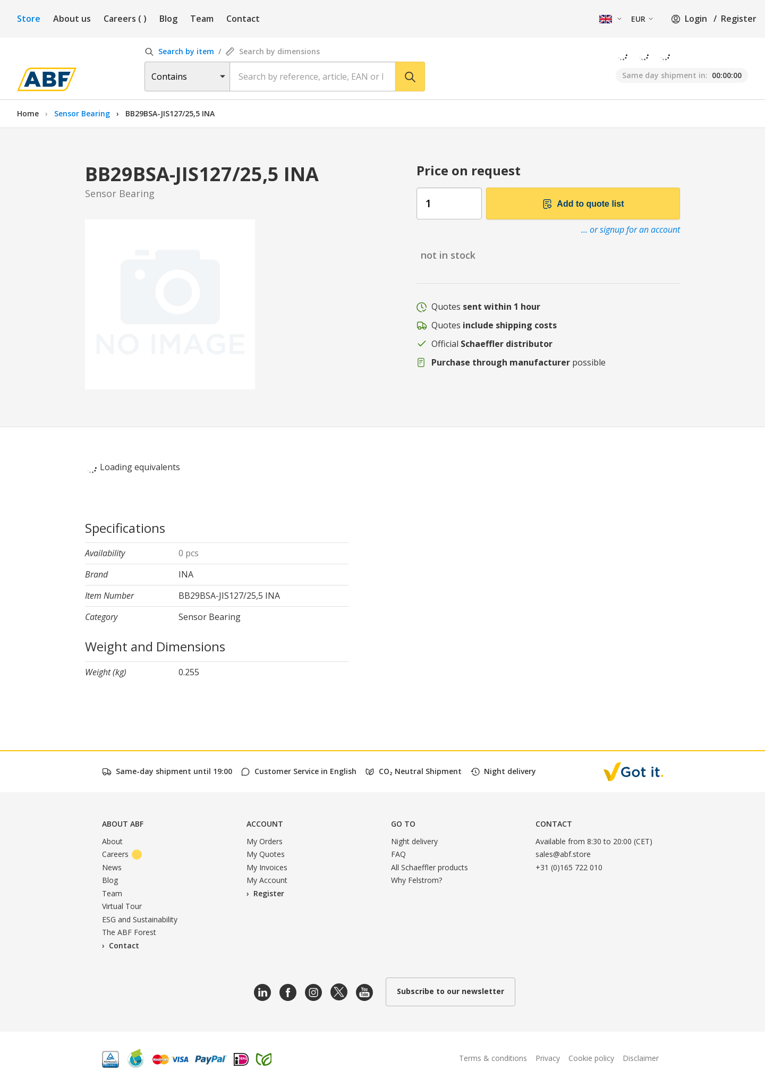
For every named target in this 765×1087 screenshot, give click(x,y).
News (112, 867)
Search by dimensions (272, 51)
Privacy (548, 1058)
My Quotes (265, 854)
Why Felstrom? (416, 880)
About (112, 841)
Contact (243, 18)
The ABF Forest (129, 932)
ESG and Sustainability (139, 919)
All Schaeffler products (429, 867)
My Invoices (266, 867)
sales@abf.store (563, 854)
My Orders (264, 841)
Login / (694, 18)
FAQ (398, 854)
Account (264, 824)
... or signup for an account (630, 229)
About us (72, 18)
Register (738, 18)
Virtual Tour (122, 906)
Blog (168, 18)
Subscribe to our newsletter (450, 991)
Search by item (179, 51)
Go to (403, 824)
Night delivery (414, 841)
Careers (125, 18)
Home (28, 113)
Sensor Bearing (83, 113)
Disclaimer (641, 1058)
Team (202, 18)
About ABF (122, 824)
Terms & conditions (493, 1058)
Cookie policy (591, 1058)
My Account (266, 880)
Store (28, 18)
